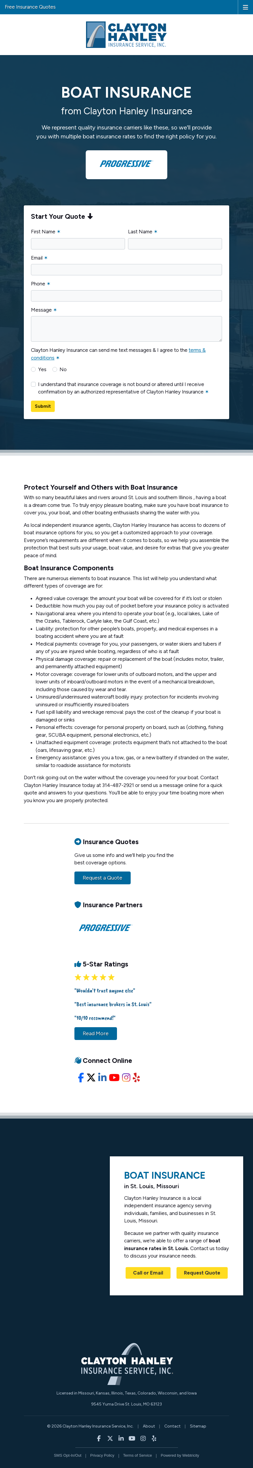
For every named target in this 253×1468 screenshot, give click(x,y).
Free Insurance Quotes (30, 7)
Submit (43, 406)
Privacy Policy (102, 1455)
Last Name (143, 232)
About (149, 1426)
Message (44, 310)
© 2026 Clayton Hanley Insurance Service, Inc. (90, 1426)
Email (39, 258)
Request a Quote (102, 877)
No (63, 369)
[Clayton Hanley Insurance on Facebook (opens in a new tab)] (99, 1438)
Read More (96, 1033)
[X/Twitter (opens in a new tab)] (91, 1077)
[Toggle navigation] (245, 7)
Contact (172, 1426)
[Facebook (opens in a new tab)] (81, 1077)
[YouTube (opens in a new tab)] (114, 1077)
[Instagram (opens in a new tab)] (126, 1077)
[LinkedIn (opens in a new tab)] (102, 1077)
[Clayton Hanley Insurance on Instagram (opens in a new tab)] (143, 1438)
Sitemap (198, 1426)
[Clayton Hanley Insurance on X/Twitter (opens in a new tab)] (110, 1438)
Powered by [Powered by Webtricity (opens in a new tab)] (180, 1455)
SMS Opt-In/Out (67, 1455)
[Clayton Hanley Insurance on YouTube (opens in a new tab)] (132, 1438)
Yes (42, 369)
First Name (46, 232)
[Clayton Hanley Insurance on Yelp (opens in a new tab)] (154, 1438)
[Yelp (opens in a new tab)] (136, 1077)
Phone (41, 284)
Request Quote (202, 1273)
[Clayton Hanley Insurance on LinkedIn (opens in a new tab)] (121, 1438)
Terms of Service (137, 1455)
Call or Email (148, 1273)
